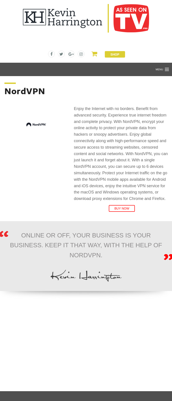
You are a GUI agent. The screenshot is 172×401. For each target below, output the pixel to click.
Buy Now (121, 208)
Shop (114, 54)
